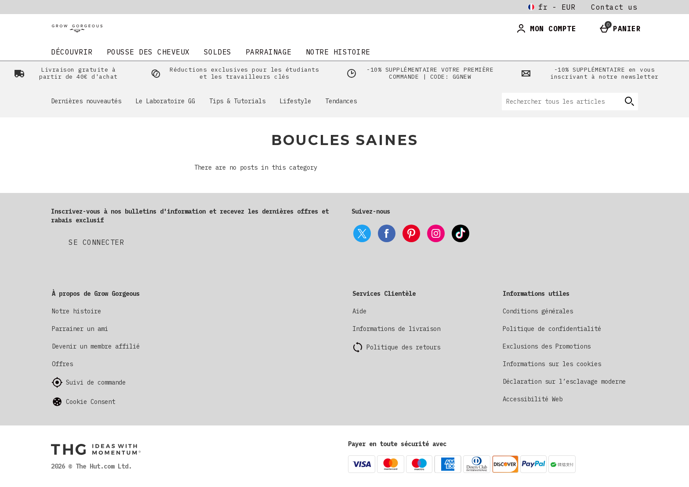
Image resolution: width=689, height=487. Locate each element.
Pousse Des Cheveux (148, 51)
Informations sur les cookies (552, 364)
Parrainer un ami (80, 329)
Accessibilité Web (532, 399)
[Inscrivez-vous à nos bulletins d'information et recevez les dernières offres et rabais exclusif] (96, 242)
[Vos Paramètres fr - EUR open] (551, 7)
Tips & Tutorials (237, 101)
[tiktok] (460, 233)
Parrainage (269, 51)
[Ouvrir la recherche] (434, 28)
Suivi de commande (96, 382)
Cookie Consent (90, 402)
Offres (62, 364)
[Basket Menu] (619, 28)
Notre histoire (338, 51)
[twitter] (362, 233)
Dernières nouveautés (86, 101)
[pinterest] (411, 233)
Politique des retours (403, 347)
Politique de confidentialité (552, 329)
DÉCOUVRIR (72, 51)
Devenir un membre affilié (96, 346)
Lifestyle (295, 101)
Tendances (341, 101)
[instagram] (435, 233)
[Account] (545, 28)
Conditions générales (538, 311)
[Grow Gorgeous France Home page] (127, 28)
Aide (359, 311)
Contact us (614, 7)
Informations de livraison (396, 329)
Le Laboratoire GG (165, 101)
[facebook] (386, 233)
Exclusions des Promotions (547, 346)
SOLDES (218, 51)
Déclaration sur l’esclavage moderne (564, 381)
